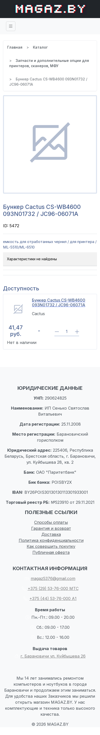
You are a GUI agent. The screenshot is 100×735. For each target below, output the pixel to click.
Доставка (51, 534)
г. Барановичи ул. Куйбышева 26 (50, 656)
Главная (14, 47)
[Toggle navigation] (10, 26)
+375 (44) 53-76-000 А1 (50, 598)
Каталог (40, 47)
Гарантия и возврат (51, 528)
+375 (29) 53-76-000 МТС (50, 588)
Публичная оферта (51, 552)
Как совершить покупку (51, 546)
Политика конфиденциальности (51, 540)
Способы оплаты (51, 522)
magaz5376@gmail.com (50, 578)
